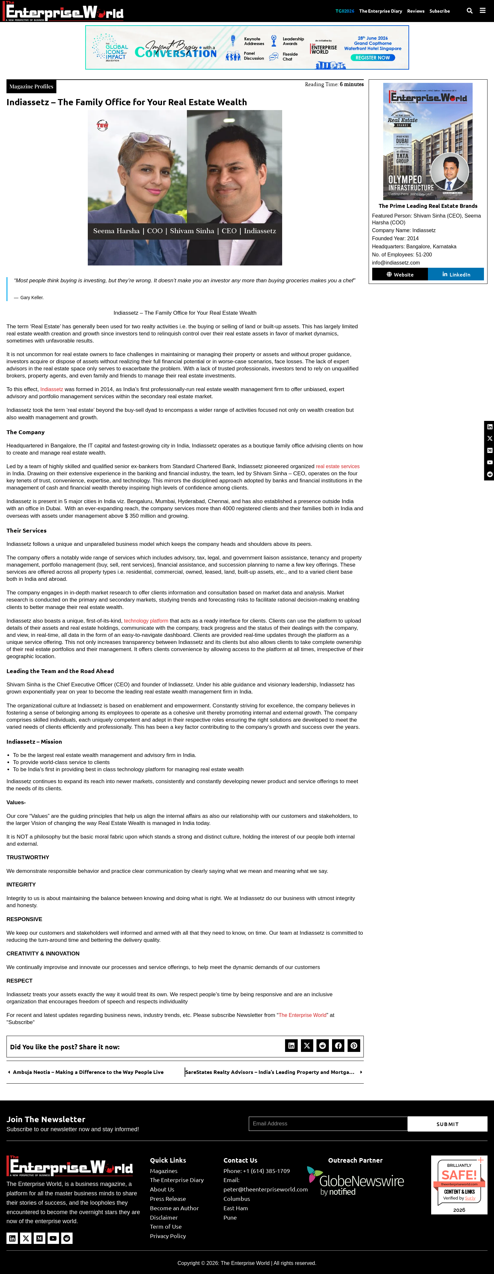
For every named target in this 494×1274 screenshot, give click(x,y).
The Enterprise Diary (371, 10)
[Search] (470, 11)
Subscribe (438, 10)
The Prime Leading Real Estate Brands (428, 205)
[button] (291, 1045)
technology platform (148, 620)
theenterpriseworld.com (459, 1183)
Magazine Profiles (35, 85)
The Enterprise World (304, 1014)
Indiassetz (52, 389)
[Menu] (482, 10)
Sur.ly (470, 1197)
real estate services (339, 466)
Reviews (411, 10)
